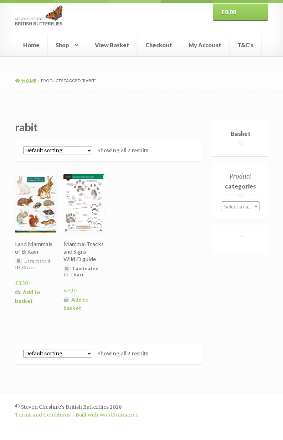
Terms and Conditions (43, 415)
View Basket (112, 45)
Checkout (158, 45)
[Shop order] (57, 150)
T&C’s (245, 45)
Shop (62, 45)
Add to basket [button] (27, 296)
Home (31, 45)
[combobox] (240, 206)
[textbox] (240, 207)
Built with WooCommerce (107, 415)
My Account (205, 45)
